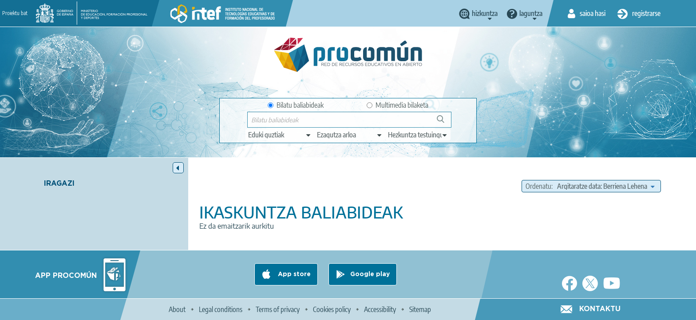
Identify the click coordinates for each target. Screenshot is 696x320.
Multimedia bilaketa (397, 105)
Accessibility (380, 309)
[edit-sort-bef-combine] (605, 186)
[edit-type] (279, 134)
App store (293, 274)
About (177, 309)
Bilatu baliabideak (296, 105)
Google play (370, 274)
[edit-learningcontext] (418, 134)
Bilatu (444, 122)
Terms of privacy (278, 309)
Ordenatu (538, 186)
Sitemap (420, 309)
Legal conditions (220, 309)
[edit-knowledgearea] (349, 134)
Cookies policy (332, 309)
